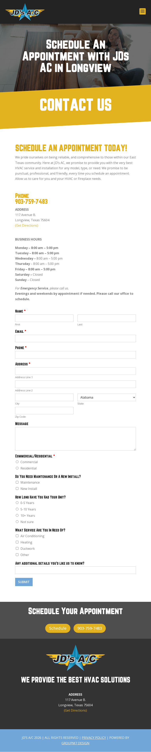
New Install (28, 489)
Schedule (57, 628)
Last (79, 324)
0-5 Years (27, 503)
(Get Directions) (26, 225)
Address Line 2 (24, 390)
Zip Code (20, 416)
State (80, 403)
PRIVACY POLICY (94, 738)
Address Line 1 (24, 377)
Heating (26, 542)
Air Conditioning (32, 536)
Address (22, 364)
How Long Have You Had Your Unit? (40, 497)
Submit (24, 582)
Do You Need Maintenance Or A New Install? (48, 476)
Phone (20, 348)
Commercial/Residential (35, 456)
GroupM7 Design (75, 743)
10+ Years (27, 515)
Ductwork (27, 548)
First (17, 324)
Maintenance (30, 482)
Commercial (29, 462)
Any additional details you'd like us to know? (49, 563)
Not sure (27, 522)
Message (21, 424)
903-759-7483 (31, 202)
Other (24, 555)
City (17, 403)
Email (20, 331)
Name (20, 311)
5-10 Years (28, 509)
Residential (28, 468)
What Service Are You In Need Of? (40, 530)
